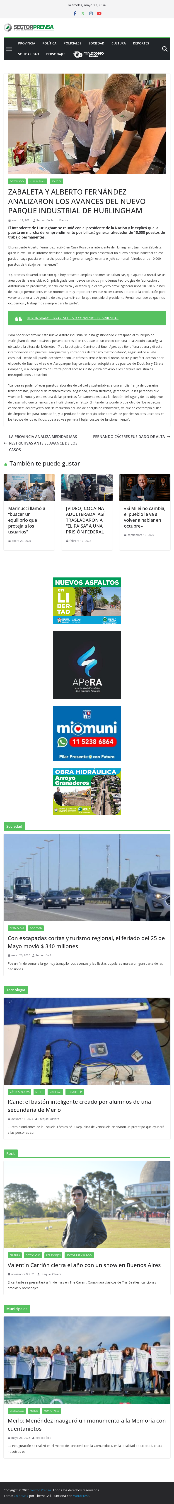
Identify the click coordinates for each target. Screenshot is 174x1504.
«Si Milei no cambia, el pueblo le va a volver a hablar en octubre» (144, 517)
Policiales (72, 43)
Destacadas (17, 928)
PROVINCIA (26, 43)
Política (49, 43)
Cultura (118, 43)
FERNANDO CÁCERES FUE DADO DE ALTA (131, 436)
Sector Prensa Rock (79, 1255)
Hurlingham (38, 181)
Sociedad (96, 43)
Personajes (55, 54)
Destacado (17, 181)
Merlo (39, 1092)
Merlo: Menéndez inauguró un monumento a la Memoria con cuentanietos (87, 1424)
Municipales (51, 1410)
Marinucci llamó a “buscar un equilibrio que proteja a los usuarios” (26, 520)
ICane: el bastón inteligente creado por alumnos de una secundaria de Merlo (79, 1105)
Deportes (141, 43)
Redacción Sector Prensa (52, 220)
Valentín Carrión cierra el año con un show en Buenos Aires (84, 1265)
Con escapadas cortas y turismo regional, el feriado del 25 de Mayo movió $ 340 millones (86, 942)
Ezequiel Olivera (49, 1119)
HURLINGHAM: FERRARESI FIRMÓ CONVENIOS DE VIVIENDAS (72, 318)
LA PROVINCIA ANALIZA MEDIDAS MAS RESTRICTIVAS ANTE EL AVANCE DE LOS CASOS (40, 443)
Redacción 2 (43, 1438)
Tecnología (74, 1092)
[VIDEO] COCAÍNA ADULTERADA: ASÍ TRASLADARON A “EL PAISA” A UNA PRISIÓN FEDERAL (85, 520)
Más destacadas (19, 1092)
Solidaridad (28, 54)
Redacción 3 (43, 955)
